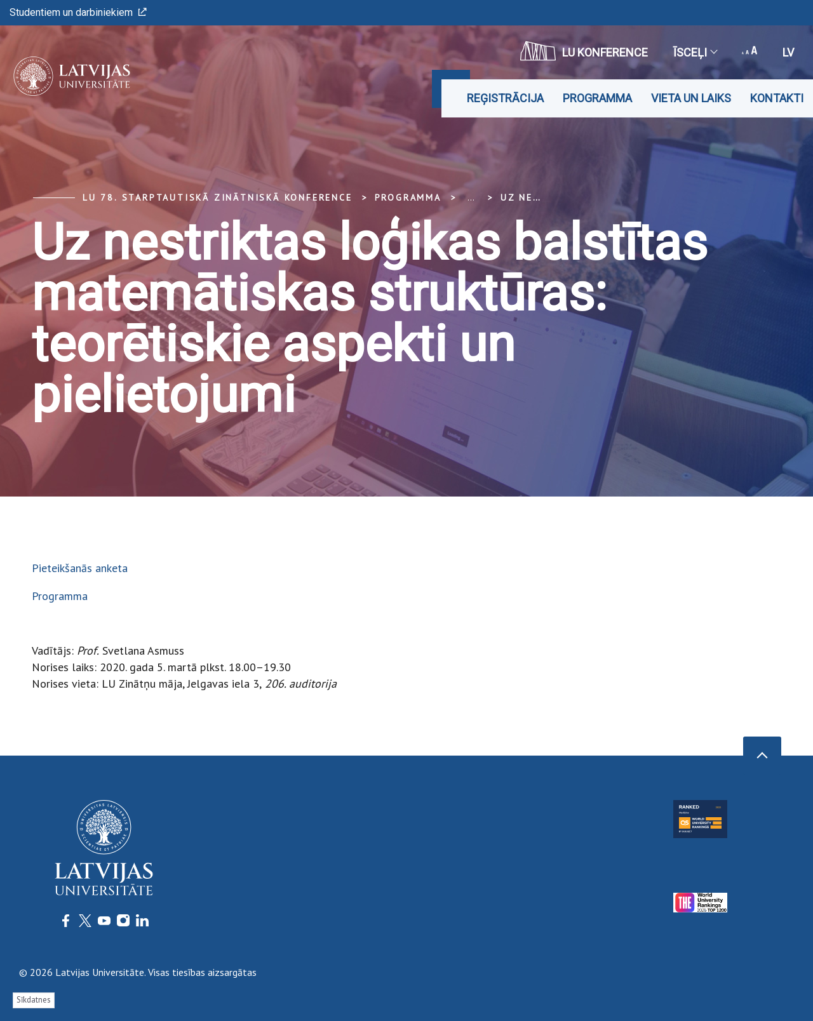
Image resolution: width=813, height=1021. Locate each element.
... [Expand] (470, 197)
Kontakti (776, 98)
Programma (597, 98)
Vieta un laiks (691, 98)
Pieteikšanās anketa (80, 568)
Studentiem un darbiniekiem (78, 12)
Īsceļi (694, 52)
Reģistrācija (505, 98)
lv (788, 52)
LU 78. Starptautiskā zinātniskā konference (218, 197)
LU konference (584, 51)
